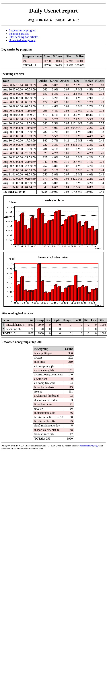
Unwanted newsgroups (22, 40)
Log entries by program (22, 30)
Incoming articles (19, 33)
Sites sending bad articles (23, 37)
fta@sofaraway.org (88, 445)
